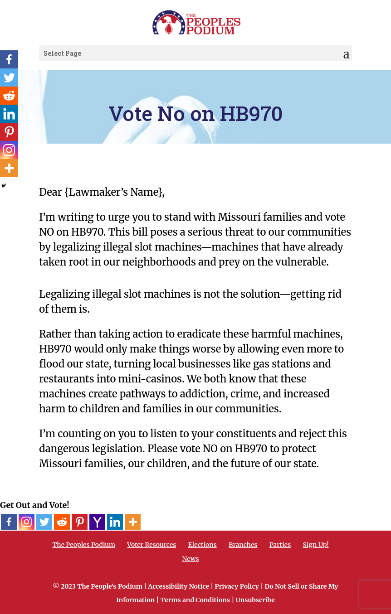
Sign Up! (316, 545)
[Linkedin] (115, 522)
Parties (280, 545)
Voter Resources (151, 545)
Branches (243, 545)
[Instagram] (26, 522)
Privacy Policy (237, 586)
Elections (202, 545)
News (190, 559)
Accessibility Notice (178, 586)
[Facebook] (9, 522)
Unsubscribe (255, 600)
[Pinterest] (80, 522)
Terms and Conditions (195, 600)
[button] (346, 53)
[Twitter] (44, 522)
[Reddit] (62, 522)
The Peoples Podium (83, 545)
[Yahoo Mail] (97, 522)
